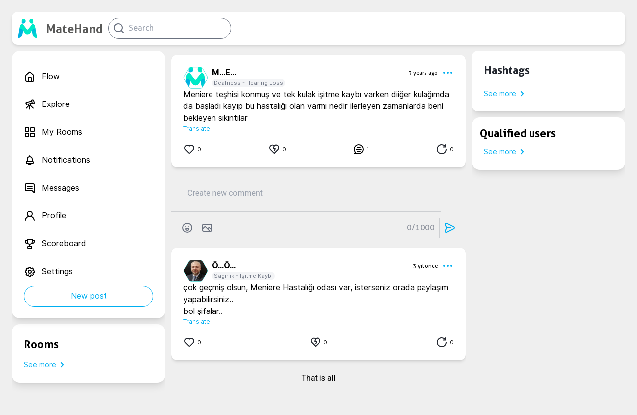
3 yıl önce (425, 265)
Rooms (41, 344)
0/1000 (421, 227)
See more (46, 365)
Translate (196, 128)
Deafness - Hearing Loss (248, 82)
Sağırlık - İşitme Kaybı (243, 275)
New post (89, 296)
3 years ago (423, 72)
